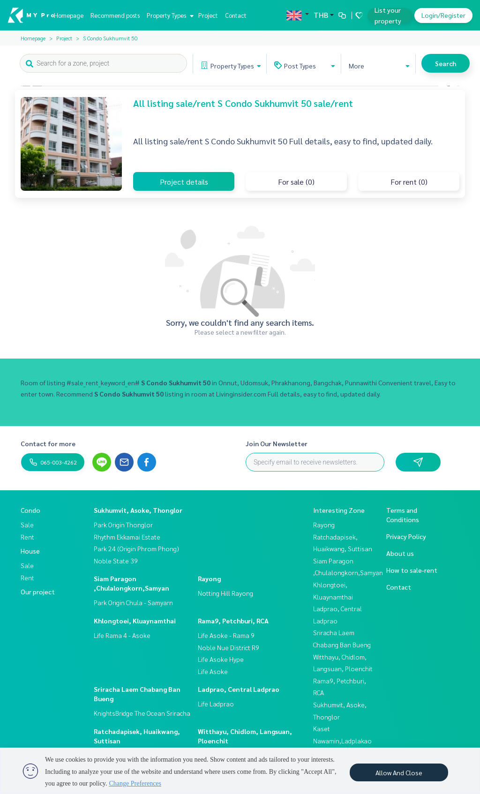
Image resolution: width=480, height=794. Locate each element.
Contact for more (48, 443)
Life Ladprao (216, 703)
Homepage (68, 15)
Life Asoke (213, 671)
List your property (388, 15)
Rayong (209, 578)
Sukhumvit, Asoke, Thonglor (138, 510)
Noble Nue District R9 (228, 647)
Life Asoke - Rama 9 (226, 635)
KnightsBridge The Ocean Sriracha (142, 713)
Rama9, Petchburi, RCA (233, 620)
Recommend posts (115, 15)
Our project (38, 591)
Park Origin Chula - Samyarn (133, 602)
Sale (27, 524)
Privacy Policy (406, 536)
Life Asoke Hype (221, 659)
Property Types (169, 15)
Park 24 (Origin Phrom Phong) (136, 548)
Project (208, 15)
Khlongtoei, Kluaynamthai (135, 620)
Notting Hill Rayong (225, 593)
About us (400, 553)
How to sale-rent (411, 570)
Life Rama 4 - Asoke (122, 635)
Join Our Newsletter (277, 443)
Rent (27, 536)
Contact (236, 15)
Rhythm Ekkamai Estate (127, 536)
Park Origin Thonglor (123, 524)
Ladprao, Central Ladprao (238, 689)
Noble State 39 (116, 560)
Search (445, 63)
